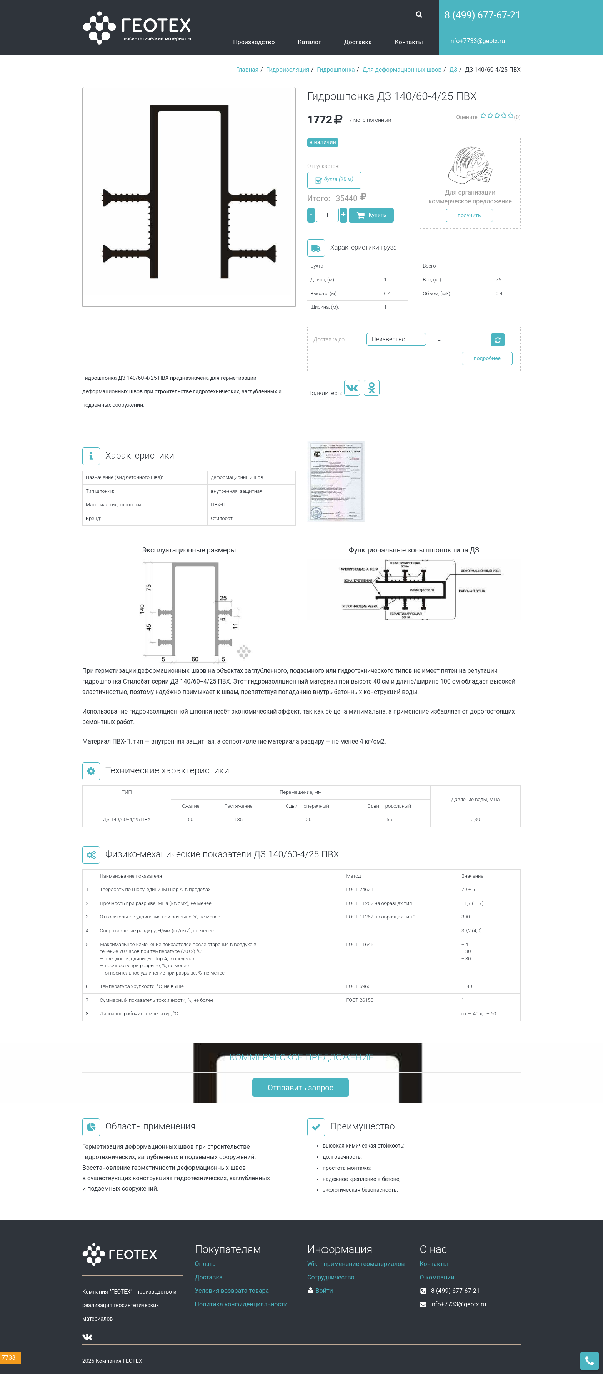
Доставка (358, 42)
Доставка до (329, 339)
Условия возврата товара (232, 1290)
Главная (247, 69)
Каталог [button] (309, 42)
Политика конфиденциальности (241, 1304)
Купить (371, 215)
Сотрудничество (331, 1277)
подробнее (487, 358)
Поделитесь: (324, 393)
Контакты (409, 42)
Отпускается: (323, 166)
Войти (320, 1290)
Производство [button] (254, 42)
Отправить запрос (300, 1087)
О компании (437, 1277)
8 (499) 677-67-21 (483, 15)
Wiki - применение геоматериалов (356, 1264)
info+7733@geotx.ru (477, 41)
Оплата (205, 1264)
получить (469, 215)
